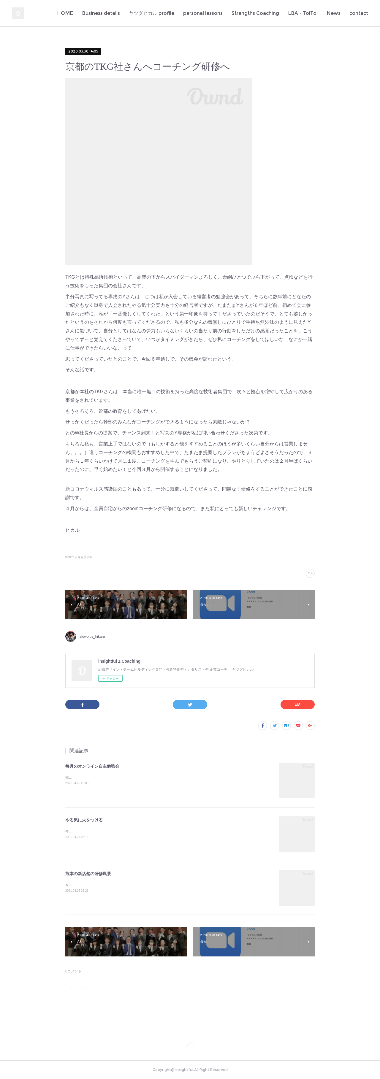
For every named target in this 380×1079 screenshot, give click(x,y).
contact (358, 13)
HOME (65, 13)
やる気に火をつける (84, 820)
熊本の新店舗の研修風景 (88, 873)
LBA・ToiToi (303, 13)
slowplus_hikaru (92, 636)
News (334, 13)
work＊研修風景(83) (78, 557)
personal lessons (203, 13)
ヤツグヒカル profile (151, 13)
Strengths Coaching (255, 13)
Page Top (190, 1045)
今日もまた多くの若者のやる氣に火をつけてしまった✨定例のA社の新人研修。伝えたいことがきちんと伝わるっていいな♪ (164, 831)
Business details (101, 13)
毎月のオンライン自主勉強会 (92, 766)
